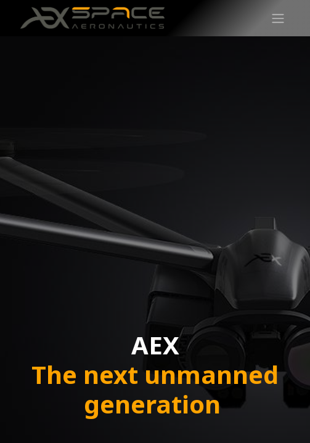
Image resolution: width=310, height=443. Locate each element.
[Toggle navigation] (278, 18)
